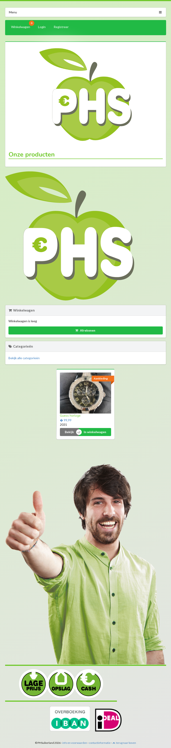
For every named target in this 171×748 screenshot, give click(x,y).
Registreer (61, 27)
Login (42, 27)
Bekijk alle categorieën (24, 358)
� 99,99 (65, 420)
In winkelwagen (95, 432)
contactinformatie (99, 742)
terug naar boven (124, 742)
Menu (85, 12)
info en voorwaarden (74, 742)
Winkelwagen (22, 26)
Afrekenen (85, 330)
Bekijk (69, 432)
